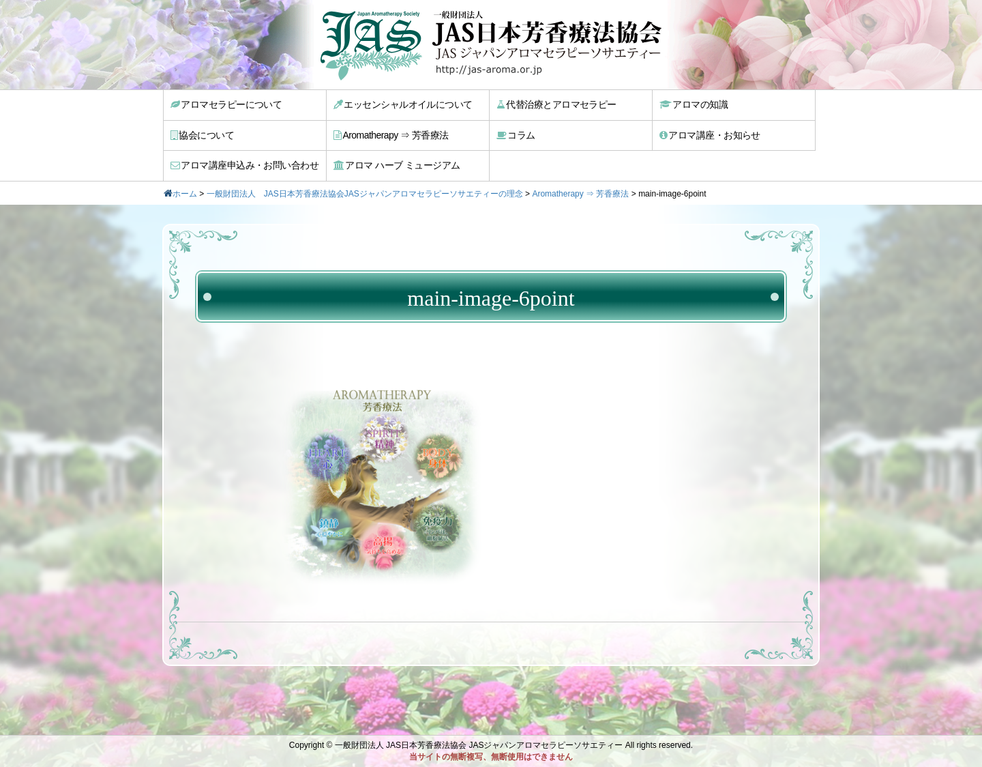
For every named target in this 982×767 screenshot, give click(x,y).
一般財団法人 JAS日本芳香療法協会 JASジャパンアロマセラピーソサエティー (479, 745)
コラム (515, 135)
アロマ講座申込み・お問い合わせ (244, 165)
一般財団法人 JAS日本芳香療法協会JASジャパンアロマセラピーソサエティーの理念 (365, 194)
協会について (202, 135)
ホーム (185, 194)
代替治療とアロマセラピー (556, 104)
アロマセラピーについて (226, 104)
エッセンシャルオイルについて (403, 104)
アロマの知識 (693, 104)
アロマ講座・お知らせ (709, 135)
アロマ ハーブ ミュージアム (396, 165)
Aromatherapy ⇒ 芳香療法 (391, 135)
